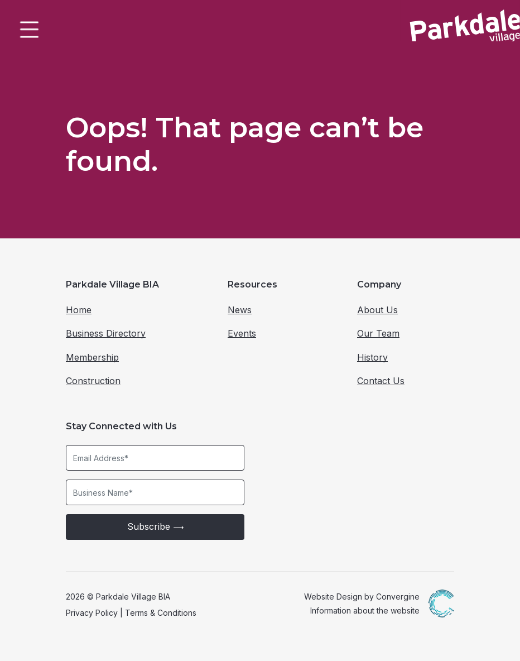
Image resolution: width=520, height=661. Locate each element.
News (240, 309)
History (372, 357)
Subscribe (155, 527)
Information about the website (365, 610)
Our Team (378, 333)
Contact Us (381, 380)
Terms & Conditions (160, 612)
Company (379, 284)
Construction (93, 380)
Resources (252, 284)
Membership (92, 357)
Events (242, 333)
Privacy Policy (92, 612)
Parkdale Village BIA (112, 284)
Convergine (398, 596)
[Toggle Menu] (28, 28)
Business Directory (106, 333)
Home (79, 309)
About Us (377, 309)
